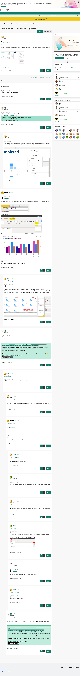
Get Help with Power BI (24, 24)
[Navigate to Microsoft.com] (3, 10)
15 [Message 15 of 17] (5, 124)
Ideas (31, 9)
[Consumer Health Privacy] (16, 672)
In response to (8, 138)
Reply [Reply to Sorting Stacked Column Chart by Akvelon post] (48, 70)
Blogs (42, 9)
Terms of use (71, 667)
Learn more (3, 6)
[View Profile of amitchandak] (9, 107)
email (8, 355)
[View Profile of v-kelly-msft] (10, 192)
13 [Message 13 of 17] (5, 267)
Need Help (7, 67)
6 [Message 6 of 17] (13, 465)
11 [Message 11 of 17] (13, 552)
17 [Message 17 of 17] (5, 96)
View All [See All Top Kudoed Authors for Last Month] (57, 121)
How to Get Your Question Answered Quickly (64, 67)
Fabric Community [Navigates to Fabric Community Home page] (13, 10)
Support (52, 9)
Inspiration (26, 9)
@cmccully (5, 113)
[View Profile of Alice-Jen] (14, 476)
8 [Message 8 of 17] (13, 602)
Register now (42, 19)
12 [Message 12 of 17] (10, 409)
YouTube (29, 117)
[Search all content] (64, 15)
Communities (36, 9)
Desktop (35, 24)
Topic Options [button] (47, 31)
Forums (20, 9)
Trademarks (77, 667)
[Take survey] (59, 58)
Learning (47, 9)
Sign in (69, 12)
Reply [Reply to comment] (48, 99)
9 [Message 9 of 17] (13, 489)
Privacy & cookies (64, 667)
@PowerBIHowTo (12, 344)
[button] (40, 31)
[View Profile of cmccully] (6, 36)
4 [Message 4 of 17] (10, 648)
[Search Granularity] (43, 15)
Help (73, 12)
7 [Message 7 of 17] (13, 578)
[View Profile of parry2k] (8, 331)
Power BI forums (5, 24)
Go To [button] (77, 12)
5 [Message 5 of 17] (10, 443)
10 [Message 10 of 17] (13, 514)
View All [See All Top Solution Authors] (57, 95)
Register (64, 12)
